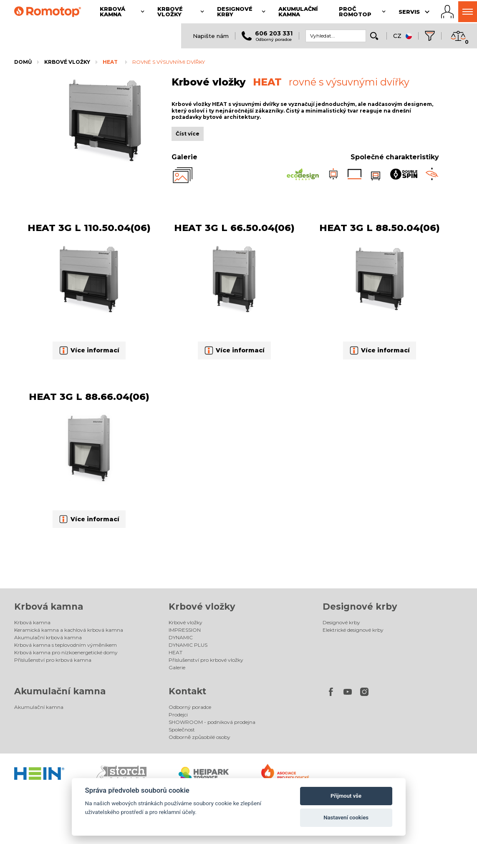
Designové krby (360, 606)
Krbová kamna (48, 606)
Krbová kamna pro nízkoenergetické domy (66, 652)
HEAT (110, 62)
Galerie (177, 667)
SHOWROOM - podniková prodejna (212, 722)
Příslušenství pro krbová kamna (52, 660)
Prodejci (178, 714)
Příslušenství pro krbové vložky (206, 660)
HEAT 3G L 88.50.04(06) (379, 228)
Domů (23, 62)
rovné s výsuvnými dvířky (168, 62)
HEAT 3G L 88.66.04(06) (89, 396)
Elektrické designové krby (353, 630)
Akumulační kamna (60, 691)
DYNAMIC (181, 637)
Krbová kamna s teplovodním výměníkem (65, 645)
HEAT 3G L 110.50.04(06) (89, 228)
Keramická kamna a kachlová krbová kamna (68, 630)
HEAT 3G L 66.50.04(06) (234, 228)
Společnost (182, 729)
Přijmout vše (346, 796)
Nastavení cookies (345, 817)
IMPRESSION (185, 630)
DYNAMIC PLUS (188, 645)
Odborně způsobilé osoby (199, 737)
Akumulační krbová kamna (48, 637)
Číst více (187, 134)
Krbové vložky (67, 62)
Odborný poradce (190, 707)
